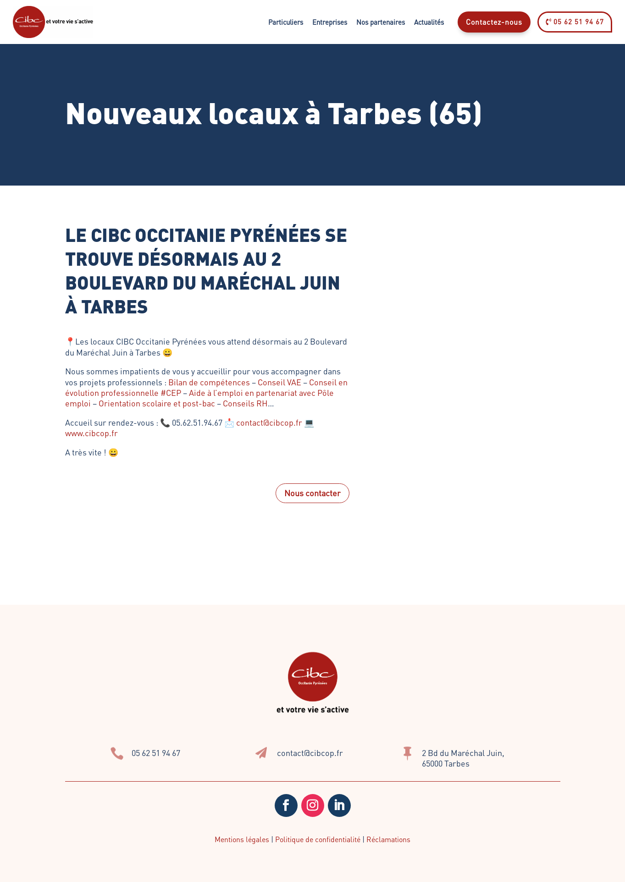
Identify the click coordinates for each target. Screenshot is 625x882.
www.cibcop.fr (91, 432)
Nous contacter (312, 493)
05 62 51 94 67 (575, 21)
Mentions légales (242, 839)
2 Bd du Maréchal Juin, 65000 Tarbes (463, 757)
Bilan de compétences (209, 382)
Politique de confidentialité (317, 839)
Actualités (429, 22)
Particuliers (285, 22)
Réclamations (388, 839)
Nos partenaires (380, 22)
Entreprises (329, 22)
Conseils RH (245, 403)
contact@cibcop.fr (269, 422)
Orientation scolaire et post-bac (157, 403)
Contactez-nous (494, 22)
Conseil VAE (279, 382)
